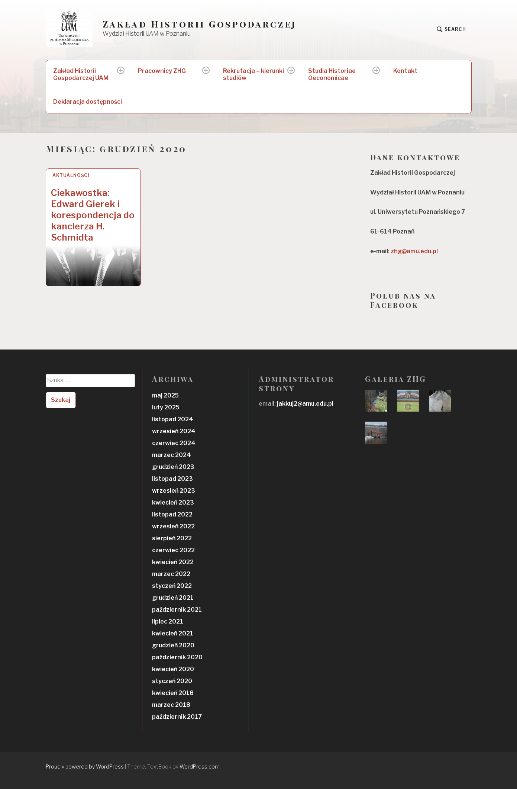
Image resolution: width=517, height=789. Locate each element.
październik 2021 (177, 609)
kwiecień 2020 (173, 669)
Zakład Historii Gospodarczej (200, 24)
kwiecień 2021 (172, 633)
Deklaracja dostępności (87, 101)
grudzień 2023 (173, 466)
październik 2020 (177, 657)
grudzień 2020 (173, 645)
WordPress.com (200, 766)
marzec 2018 (171, 704)
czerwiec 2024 (174, 443)
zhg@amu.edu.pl (414, 251)
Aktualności (71, 175)
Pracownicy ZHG (162, 70)
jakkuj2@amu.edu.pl (304, 403)
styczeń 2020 (172, 681)
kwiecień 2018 (173, 692)
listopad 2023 (172, 478)
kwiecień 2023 (173, 502)
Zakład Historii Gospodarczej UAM (81, 74)
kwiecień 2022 (173, 562)
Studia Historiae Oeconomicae (332, 74)
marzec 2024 (171, 454)
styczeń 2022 (172, 585)
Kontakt (405, 70)
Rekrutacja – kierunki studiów (253, 74)
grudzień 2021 (173, 597)
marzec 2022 (171, 573)
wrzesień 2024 (174, 431)
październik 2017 (177, 716)
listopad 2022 (172, 514)
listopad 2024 (172, 419)
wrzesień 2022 (173, 526)
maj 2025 (165, 395)
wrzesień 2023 (173, 490)
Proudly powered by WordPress (85, 766)
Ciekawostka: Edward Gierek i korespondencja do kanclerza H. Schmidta (93, 215)
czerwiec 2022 (173, 550)
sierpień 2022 (172, 538)
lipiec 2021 (167, 621)
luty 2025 (166, 407)
